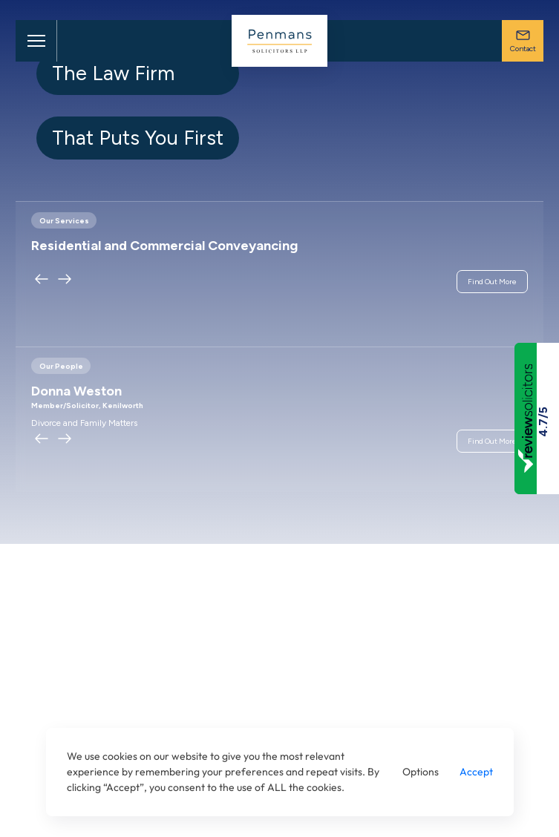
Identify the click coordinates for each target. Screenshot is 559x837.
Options (420, 771)
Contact (523, 40)
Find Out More (492, 281)
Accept (476, 771)
